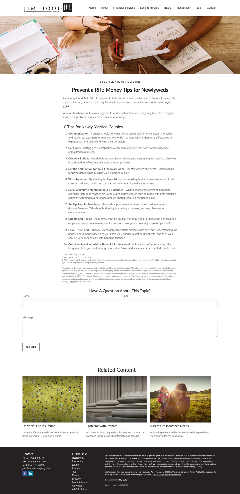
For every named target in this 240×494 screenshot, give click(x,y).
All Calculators (79, 489)
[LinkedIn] (30, 473)
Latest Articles (79, 482)
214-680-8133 (37, 458)
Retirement (78, 457)
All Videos (77, 485)
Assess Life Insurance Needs (169, 426)
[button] (92, 8)
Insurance (77, 468)
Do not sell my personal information (167, 475)
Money (75, 475)
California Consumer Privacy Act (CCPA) (188, 472)
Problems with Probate (101, 426)
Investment (78, 461)
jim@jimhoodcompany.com (36, 468)
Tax (74, 471)
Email (125, 296)
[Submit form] (31, 347)
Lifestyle (76, 478)
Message (27, 317)
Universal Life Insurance (38, 426)
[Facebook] (24, 473)
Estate (75, 464)
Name (26, 296)
